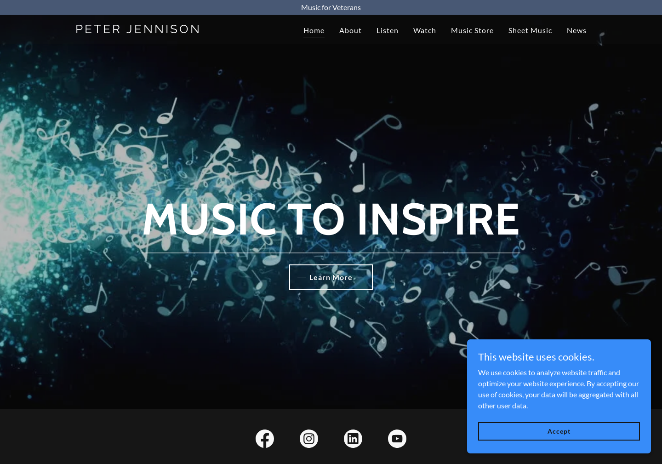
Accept (559, 431)
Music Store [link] (472, 30)
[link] (164, 30)
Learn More (331, 277)
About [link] (350, 30)
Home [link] (314, 30)
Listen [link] (388, 30)
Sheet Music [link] (530, 30)
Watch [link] (424, 30)
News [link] (577, 30)
